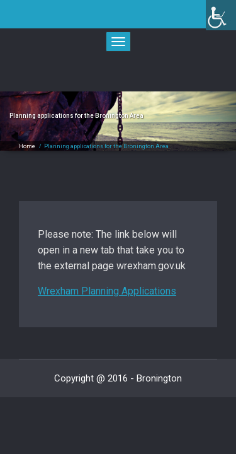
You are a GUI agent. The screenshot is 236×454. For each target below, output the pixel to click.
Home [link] (27, 146)
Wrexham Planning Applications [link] (107, 291)
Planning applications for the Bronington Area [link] (106, 146)
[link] (221, 15)
